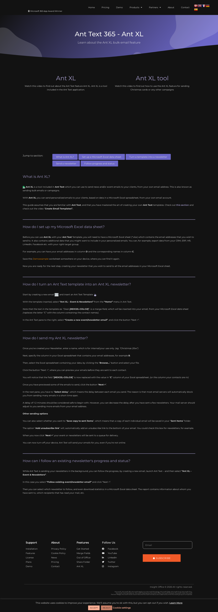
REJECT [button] (106, 608)
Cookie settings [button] (122, 607)
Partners (155, 7)
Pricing (105, 7)
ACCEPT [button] (94, 608)
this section (182, 205)
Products (136, 7)
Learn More (175, 602)
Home (91, 7)
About (171, 7)
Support (31, 542)
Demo (119, 7)
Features (83, 542)
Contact (185, 7)
